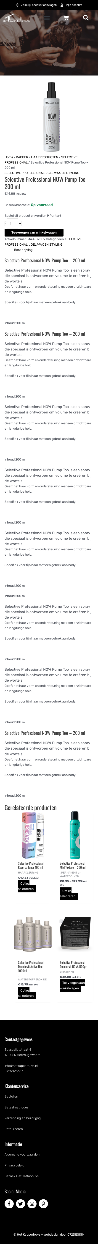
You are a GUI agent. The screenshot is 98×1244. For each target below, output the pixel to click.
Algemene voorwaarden (22, 1154)
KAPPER (22, 157)
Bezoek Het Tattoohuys (22, 1176)
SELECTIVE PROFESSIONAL (25, 173)
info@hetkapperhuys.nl (21, 1066)
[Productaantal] (12, 223)
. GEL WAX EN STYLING (62, 173)
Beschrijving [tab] (23, 250)
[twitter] (21, 1203)
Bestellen (11, 1096)
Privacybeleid (14, 1165)
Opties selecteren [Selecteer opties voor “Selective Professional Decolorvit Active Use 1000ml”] (26, 993)
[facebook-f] (10, 1203)
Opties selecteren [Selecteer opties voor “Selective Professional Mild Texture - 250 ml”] (67, 893)
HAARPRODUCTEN (44, 157)
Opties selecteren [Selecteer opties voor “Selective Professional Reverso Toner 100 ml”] (26, 886)
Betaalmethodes (17, 1107)
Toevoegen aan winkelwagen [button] (72, 985)
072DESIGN (76, 1234)
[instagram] (32, 1203)
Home (9, 157)
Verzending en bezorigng (23, 1118)
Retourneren (14, 1129)
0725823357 (14, 1071)
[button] (46, 18)
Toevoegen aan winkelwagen (34, 232)
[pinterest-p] (44, 1203)
